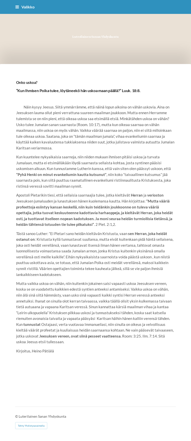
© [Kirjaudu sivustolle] (17, 416)
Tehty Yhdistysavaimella (31, 425)
